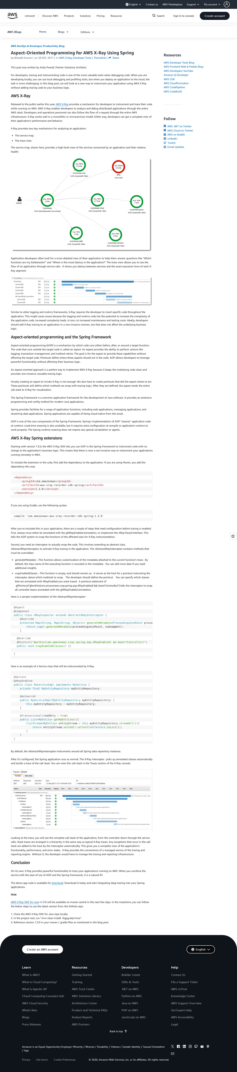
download (57, 882)
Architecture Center (84, 1003)
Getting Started (82, 975)
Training (77, 982)
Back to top (118, 1031)
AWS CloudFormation (176, 83)
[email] (172, 1054)
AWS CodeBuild (173, 91)
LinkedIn (170, 138)
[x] (172, 1047)
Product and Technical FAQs (90, 1010)
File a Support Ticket (184, 982)
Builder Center (131, 975)
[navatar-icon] (227, 4)
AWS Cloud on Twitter (178, 130)
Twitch (169, 142)
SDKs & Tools (130, 982)
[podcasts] (207, 1047)
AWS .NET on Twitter (178, 126)
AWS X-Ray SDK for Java (25, 902)
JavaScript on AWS (134, 1017)
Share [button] (113, 57)
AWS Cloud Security (35, 1003)
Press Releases (31, 1024)
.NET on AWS (130, 989)
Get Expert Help (181, 1010)
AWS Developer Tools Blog (179, 62)
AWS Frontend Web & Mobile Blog (183, 66)
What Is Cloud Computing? (39, 982)
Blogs (25, 1017)
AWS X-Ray (62, 104)
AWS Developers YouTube (178, 70)
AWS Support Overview (186, 1003)
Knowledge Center (183, 996)
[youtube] (202, 1047)
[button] (230, 4)
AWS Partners (81, 1024)
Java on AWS (130, 1003)
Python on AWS (132, 996)
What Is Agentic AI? (34, 989)
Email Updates (174, 146)
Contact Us (178, 975)
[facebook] (178, 1047)
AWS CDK (169, 79)
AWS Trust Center (83, 989)
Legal (174, 1024)
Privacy (26, 1059)
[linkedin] (184, 1047)
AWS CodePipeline (174, 87)
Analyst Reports (82, 1017)
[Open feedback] (233, 536)
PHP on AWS (130, 1010)
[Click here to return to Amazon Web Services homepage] (12, 17)
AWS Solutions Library (86, 996)
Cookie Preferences (65, 1059)
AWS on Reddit (174, 134)
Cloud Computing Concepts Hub (43, 996)
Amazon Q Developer (176, 74)
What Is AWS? (31, 975)
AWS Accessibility (182, 1017)
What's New (29, 1010)
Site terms (42, 1059)
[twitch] (196, 1047)
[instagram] (190, 1047)
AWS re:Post (179, 989)
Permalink (100, 57)
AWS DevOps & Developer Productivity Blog (37, 45)
